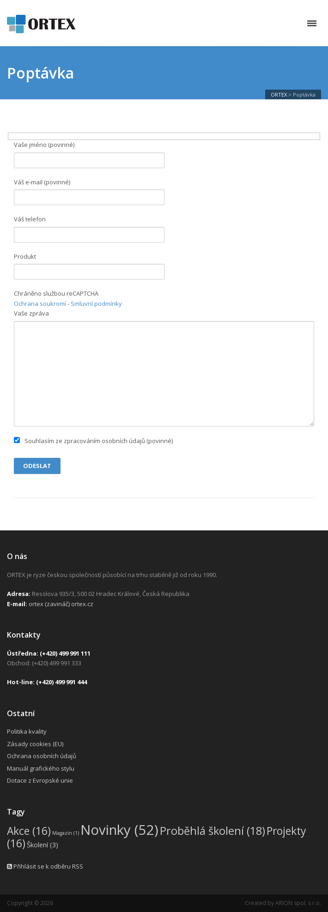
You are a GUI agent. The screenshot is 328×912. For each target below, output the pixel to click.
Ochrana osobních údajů (41, 756)
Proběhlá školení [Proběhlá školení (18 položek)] (212, 830)
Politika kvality (27, 731)
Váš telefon (89, 228)
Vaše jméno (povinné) (89, 154)
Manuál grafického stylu (40, 768)
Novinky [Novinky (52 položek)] (119, 830)
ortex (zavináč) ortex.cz (61, 604)
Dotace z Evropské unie (40, 780)
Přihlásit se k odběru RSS (45, 866)
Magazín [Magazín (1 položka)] (65, 833)
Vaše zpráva (164, 367)
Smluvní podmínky (96, 303)
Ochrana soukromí (40, 303)
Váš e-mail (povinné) (89, 191)
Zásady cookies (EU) (35, 744)
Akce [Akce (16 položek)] (29, 831)
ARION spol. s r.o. (298, 903)
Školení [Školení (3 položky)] (42, 844)
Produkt (89, 266)
